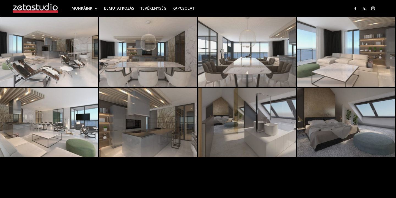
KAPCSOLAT (183, 8)
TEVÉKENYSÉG (153, 8)
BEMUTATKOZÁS (119, 8)
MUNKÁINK (82, 8)
